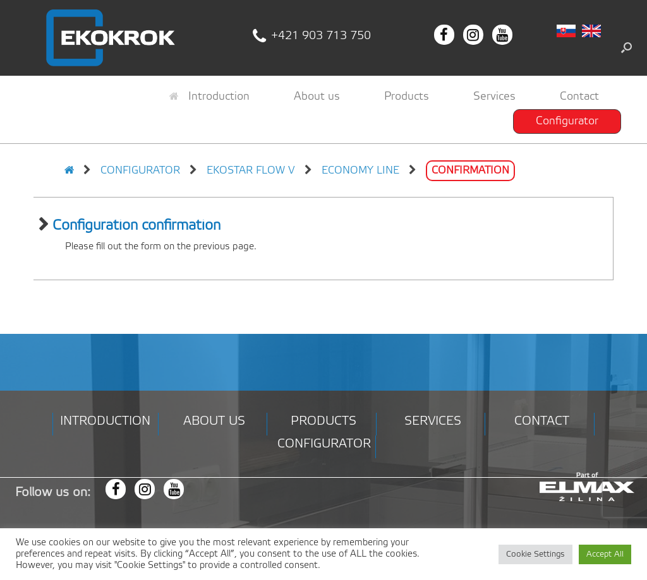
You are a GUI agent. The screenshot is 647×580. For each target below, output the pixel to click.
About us (317, 97)
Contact (579, 97)
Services (494, 97)
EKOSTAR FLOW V (251, 170)
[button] (626, 47)
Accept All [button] (605, 554)
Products (406, 97)
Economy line (360, 170)
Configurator (567, 121)
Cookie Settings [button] (535, 554)
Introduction (209, 97)
